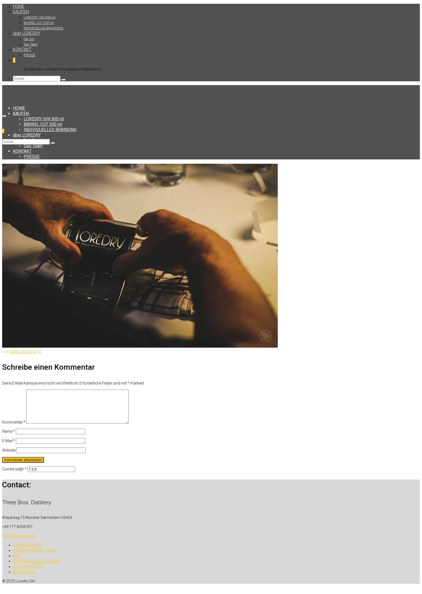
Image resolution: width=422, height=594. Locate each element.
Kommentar (13, 429)
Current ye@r (14, 475)
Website (9, 457)
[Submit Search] (63, 80)
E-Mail (8, 447)
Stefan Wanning (22, 352)
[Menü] (4, 116)
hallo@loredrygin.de (19, 542)
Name (8, 438)
